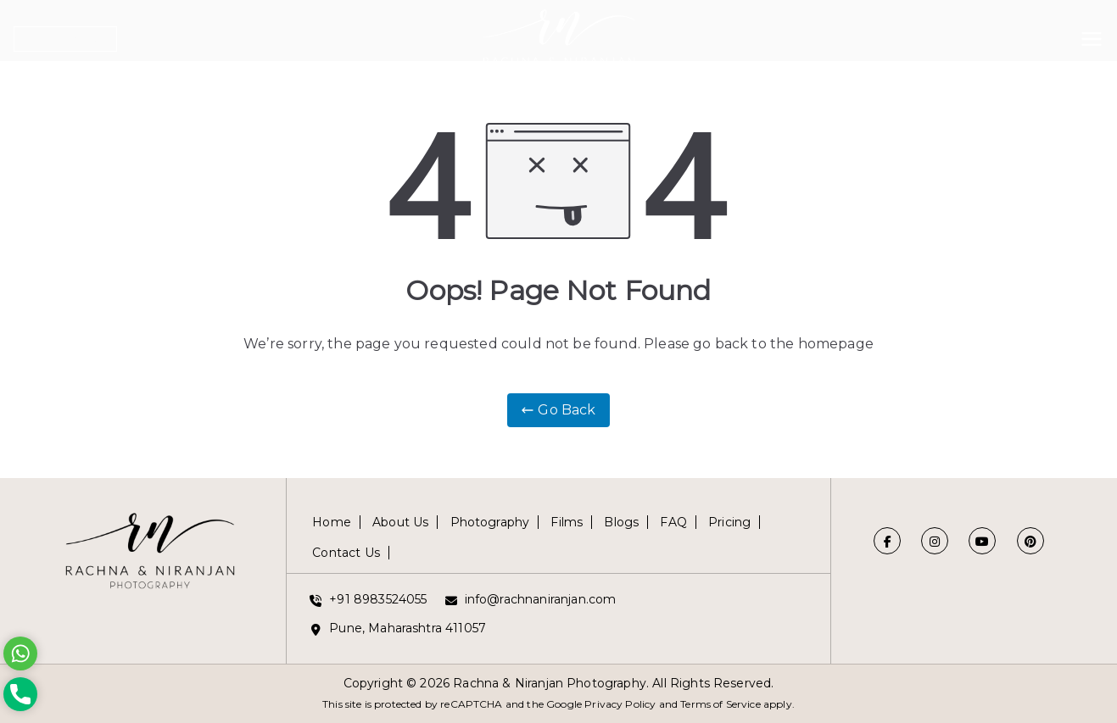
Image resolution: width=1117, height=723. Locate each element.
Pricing (729, 522)
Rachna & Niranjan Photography (549, 683)
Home (331, 522)
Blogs (621, 522)
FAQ (673, 522)
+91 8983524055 (378, 599)
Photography (490, 522)
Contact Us (346, 552)
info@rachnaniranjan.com (541, 599)
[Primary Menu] (1091, 35)
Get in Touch (65, 39)
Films (566, 522)
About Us (400, 522)
